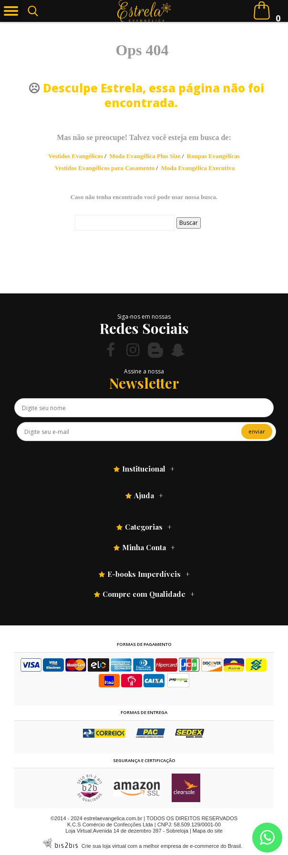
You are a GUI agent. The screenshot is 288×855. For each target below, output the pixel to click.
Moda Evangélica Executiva (198, 167)
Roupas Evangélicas (213, 156)
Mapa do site (208, 831)
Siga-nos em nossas (144, 316)
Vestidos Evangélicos (75, 156)
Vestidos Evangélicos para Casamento (104, 167)
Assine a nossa (144, 371)
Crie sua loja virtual (104, 846)
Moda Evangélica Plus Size (144, 156)
